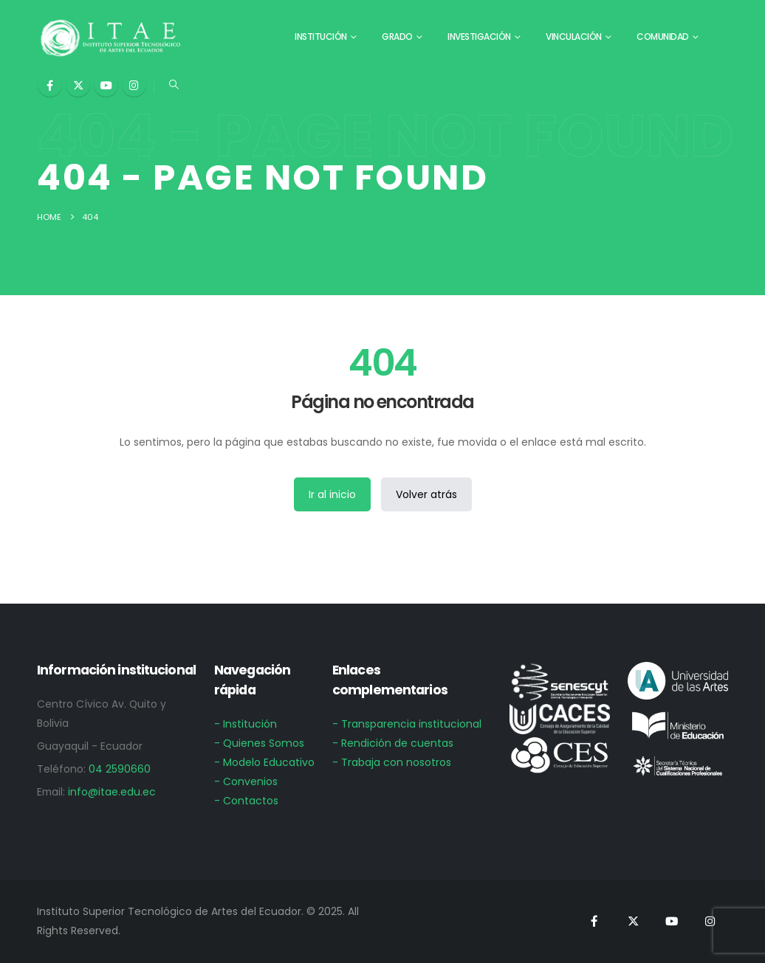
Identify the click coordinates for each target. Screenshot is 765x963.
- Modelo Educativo (264, 762)
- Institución (245, 724)
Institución (321, 36)
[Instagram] (134, 84)
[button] (174, 84)
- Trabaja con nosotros (391, 762)
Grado (397, 36)
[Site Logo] (111, 37)
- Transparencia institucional (406, 724)
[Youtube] (106, 84)
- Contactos (246, 800)
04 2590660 (120, 769)
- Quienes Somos (259, 743)
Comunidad (663, 36)
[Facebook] (50, 84)
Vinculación (574, 36)
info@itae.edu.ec (112, 791)
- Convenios (246, 781)
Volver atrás (426, 494)
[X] (78, 84)
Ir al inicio (332, 494)
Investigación (479, 36)
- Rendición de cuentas (392, 743)
